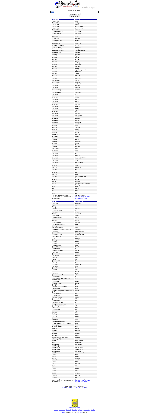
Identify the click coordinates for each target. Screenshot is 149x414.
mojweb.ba (62, 410)
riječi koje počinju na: (82, 196)
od (69, 387)
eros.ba (56, 410)
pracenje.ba (86, 410)
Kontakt (63, 412)
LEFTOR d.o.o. (79, 412)
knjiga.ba (80, 410)
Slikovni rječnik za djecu (74, 407)
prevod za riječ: (81, 198)
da (74, 387)
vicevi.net (68, 410)
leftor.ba (93, 410)
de (77, 387)
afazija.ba (74, 410)
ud (84, 387)
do (64, 387)
